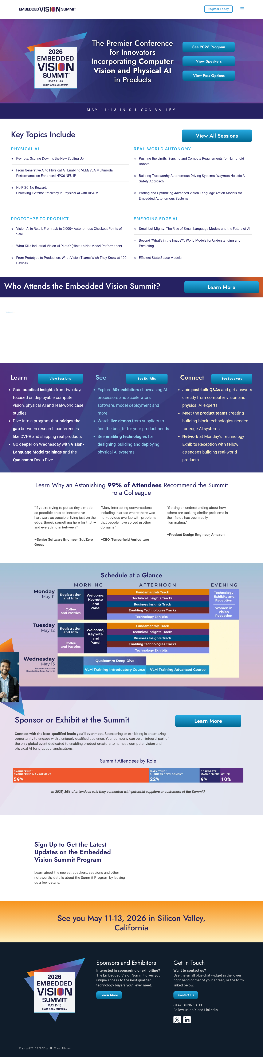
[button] (109, 995)
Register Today (218, 9)
